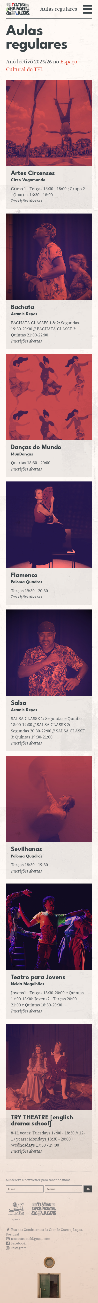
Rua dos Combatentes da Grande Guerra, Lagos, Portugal (44, 1232)
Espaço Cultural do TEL (41, 65)
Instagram (19, 1248)
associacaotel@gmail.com (30, 1239)
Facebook (18, 1243)
